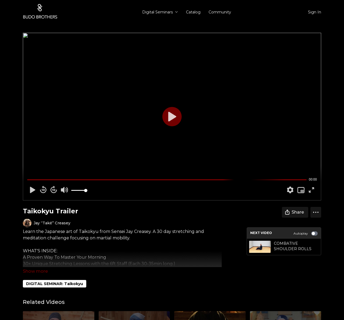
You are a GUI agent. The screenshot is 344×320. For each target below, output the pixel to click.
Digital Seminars (160, 12)
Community (220, 12)
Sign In (314, 12)
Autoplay (305, 233)
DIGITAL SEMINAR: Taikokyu (54, 283)
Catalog (193, 12)
